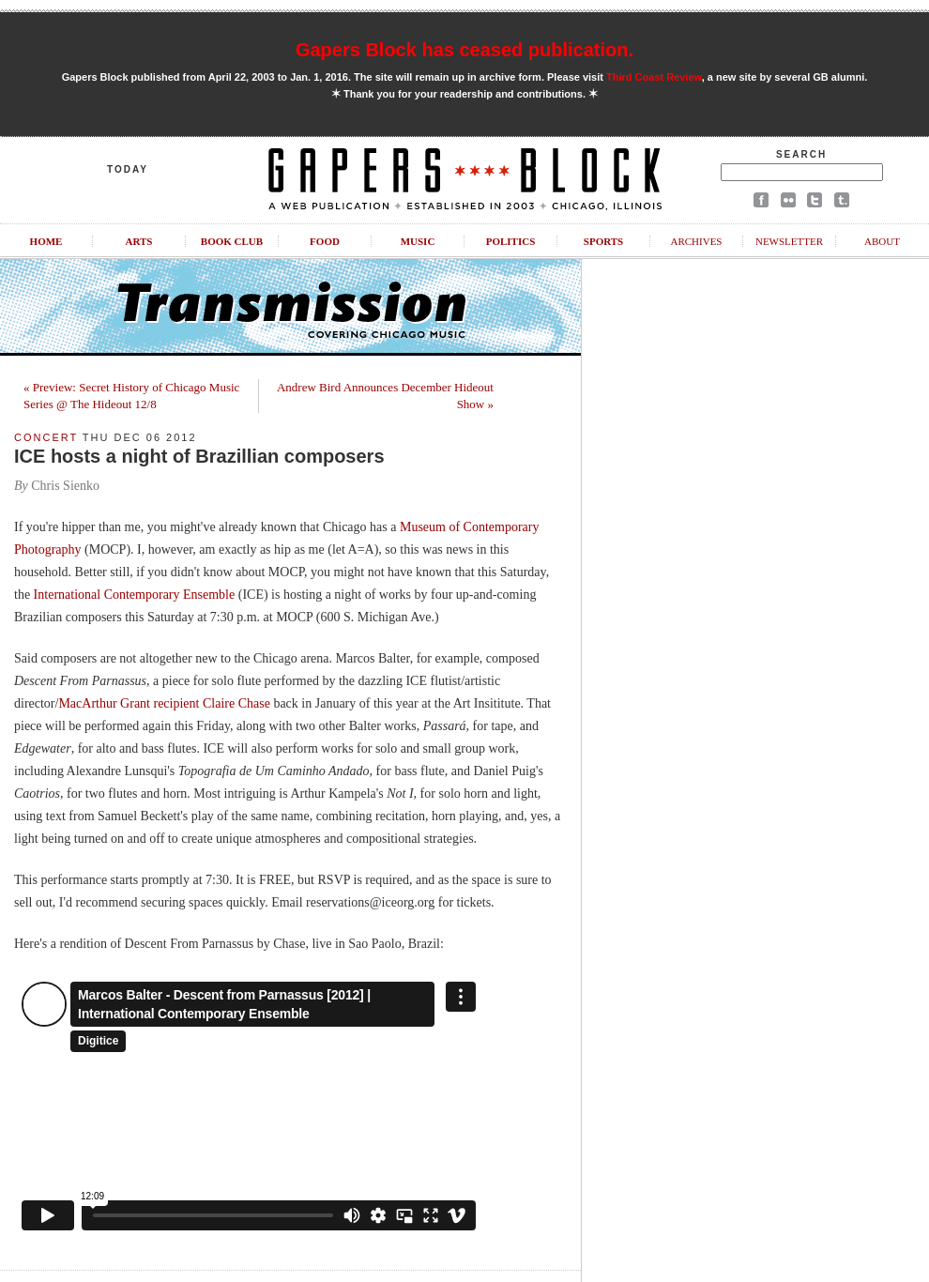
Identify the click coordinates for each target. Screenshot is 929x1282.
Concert (46, 437)
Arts (139, 241)
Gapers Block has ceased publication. (464, 49)
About (882, 241)
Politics (511, 241)
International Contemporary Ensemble (135, 595)
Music (418, 241)
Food (325, 241)
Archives (696, 241)
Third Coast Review (654, 77)
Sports (603, 241)
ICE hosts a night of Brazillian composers (199, 456)
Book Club (232, 241)
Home (46, 241)
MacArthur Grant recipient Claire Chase (163, 703)
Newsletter (789, 241)
